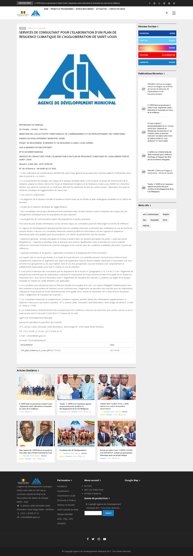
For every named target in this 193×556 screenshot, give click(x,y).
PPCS (69, 412)
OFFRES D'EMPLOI (92, 493)
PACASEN (63, 412)
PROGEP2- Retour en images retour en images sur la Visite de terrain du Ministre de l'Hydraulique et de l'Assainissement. (160, 89)
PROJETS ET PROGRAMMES (64, 11)
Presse (124, 412)
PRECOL (118, 412)
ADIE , (60, 519)
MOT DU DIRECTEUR (93, 489)
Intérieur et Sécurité (66, 505)
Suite (26, 501)
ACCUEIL (88, 486)
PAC (101, 412)
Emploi (166, 214)
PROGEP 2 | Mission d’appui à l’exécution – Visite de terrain (160, 171)
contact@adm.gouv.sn (28, 517)
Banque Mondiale (65, 514)
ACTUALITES (106, 11)
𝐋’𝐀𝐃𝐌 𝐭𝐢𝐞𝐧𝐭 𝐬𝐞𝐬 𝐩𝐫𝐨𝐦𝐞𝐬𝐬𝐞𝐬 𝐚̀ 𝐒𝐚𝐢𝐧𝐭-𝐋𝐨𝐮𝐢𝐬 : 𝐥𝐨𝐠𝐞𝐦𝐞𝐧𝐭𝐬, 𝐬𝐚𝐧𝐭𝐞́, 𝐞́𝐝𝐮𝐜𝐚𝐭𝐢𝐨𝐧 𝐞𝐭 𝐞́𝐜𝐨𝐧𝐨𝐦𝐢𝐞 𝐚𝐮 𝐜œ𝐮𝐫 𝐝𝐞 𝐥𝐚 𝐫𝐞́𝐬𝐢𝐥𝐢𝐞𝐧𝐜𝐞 (77, 3)
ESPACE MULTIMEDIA (88, 11)
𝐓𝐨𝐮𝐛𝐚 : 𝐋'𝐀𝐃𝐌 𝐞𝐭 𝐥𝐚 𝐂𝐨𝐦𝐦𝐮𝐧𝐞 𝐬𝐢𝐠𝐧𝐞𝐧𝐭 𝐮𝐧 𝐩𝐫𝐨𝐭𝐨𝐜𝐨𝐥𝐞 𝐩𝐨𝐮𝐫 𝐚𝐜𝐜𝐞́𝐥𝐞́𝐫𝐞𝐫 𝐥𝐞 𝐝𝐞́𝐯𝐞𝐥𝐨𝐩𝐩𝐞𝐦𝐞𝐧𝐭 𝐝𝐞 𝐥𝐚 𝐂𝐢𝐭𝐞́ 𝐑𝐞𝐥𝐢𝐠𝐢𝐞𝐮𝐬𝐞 (161, 188)
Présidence (62, 486)
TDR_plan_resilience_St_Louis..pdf (35, 350)
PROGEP (74, 412)
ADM (47, 11)
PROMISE (61, 523)
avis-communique (151, 214)
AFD (71, 519)
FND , (66, 519)
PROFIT (103, 415)
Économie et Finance (66, 500)
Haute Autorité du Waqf (67, 509)
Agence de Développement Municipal (89, 551)
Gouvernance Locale (66, 495)
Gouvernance (63, 491)
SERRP (23, 28)
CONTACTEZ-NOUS (122, 11)
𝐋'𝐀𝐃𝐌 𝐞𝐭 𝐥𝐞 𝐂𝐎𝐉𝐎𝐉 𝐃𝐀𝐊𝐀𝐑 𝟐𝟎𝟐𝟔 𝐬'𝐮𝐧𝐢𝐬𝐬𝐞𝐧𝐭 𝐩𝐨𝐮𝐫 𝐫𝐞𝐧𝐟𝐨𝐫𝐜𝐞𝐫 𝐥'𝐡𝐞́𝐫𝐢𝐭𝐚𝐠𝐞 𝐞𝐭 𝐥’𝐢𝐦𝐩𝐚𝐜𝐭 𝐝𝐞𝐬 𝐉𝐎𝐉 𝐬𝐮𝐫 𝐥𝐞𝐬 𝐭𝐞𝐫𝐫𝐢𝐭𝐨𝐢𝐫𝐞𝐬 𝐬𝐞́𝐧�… (160, 156)
